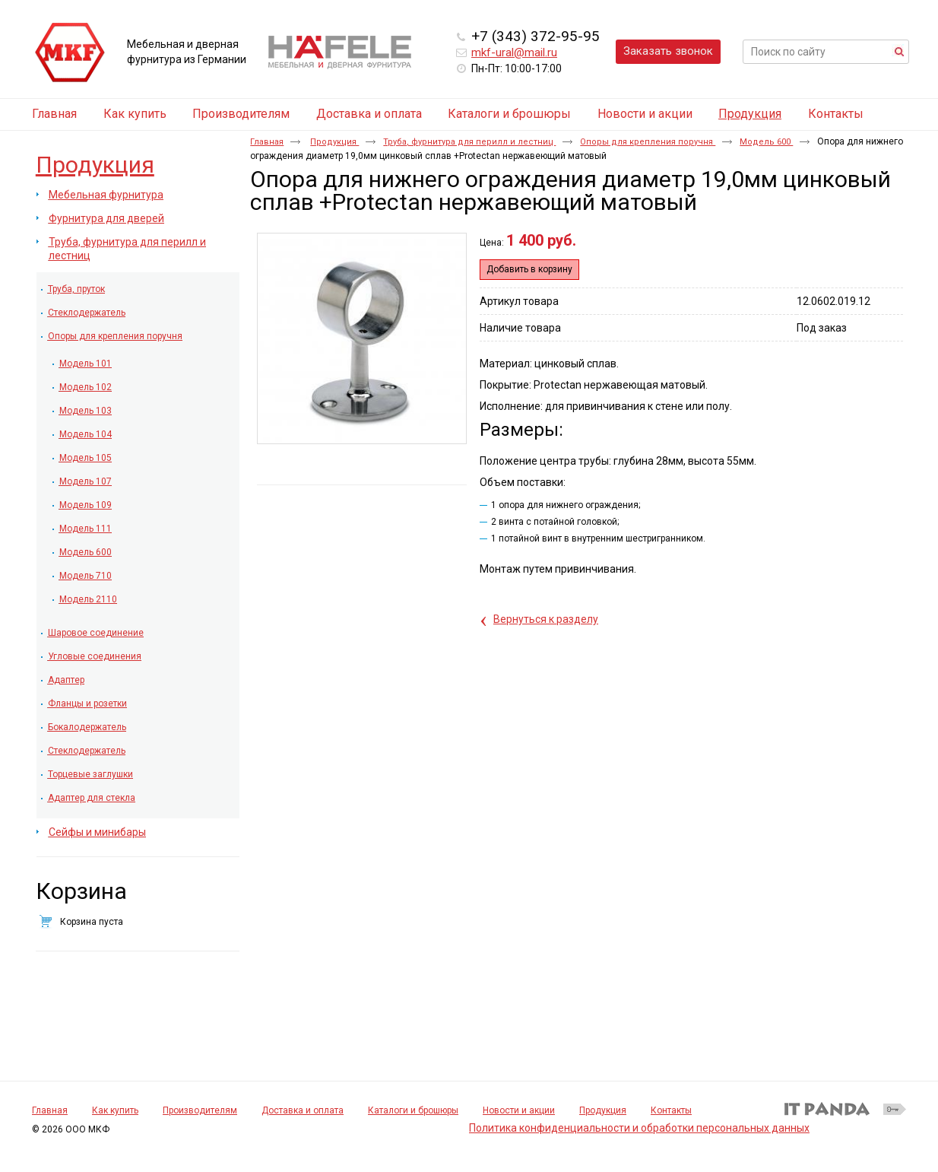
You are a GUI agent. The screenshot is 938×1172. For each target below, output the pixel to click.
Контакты (671, 1110)
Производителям (200, 1110)
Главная (267, 142)
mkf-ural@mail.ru (514, 52)
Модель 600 (766, 142)
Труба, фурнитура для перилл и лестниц (469, 142)
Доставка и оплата (302, 1110)
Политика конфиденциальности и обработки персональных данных (639, 1128)
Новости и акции (519, 1110)
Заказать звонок (668, 51)
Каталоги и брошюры (413, 1110)
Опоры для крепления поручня (647, 142)
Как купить (115, 1110)
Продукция (749, 113)
